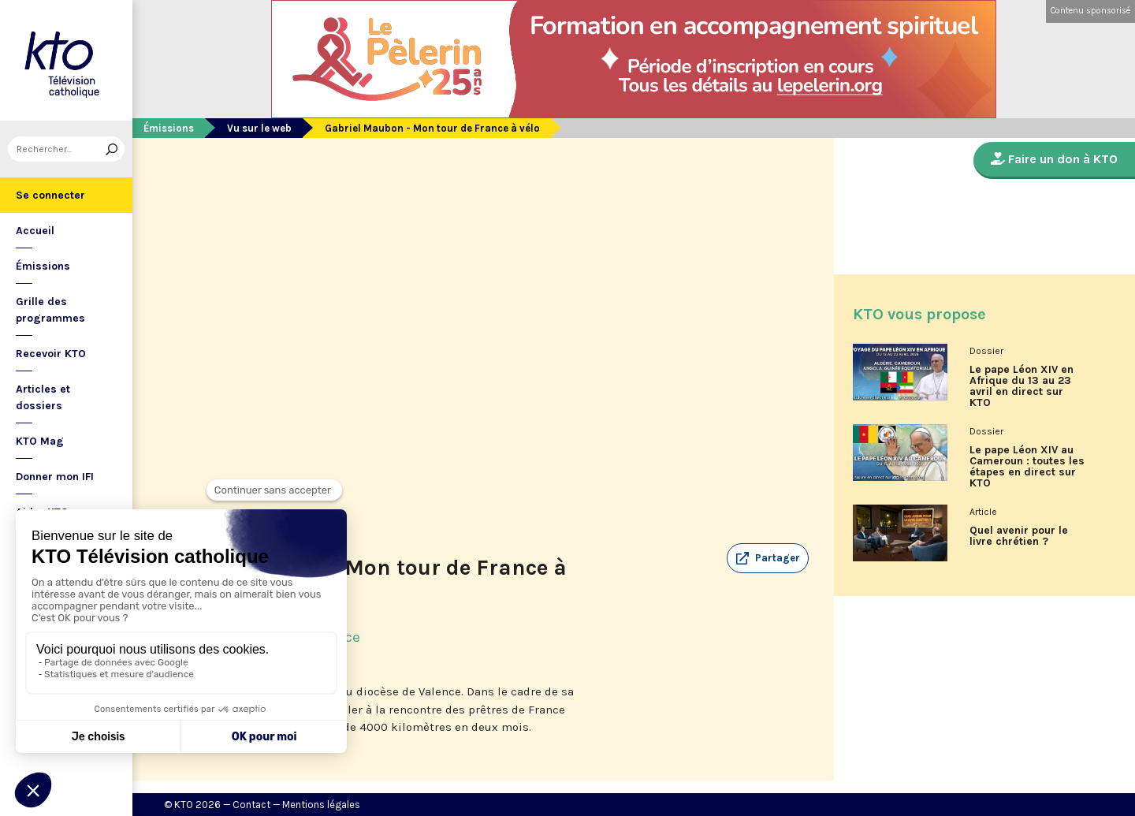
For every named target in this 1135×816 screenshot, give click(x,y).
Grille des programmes (50, 310)
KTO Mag (40, 441)
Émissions (43, 266)
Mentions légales (321, 804)
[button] (768, 558)
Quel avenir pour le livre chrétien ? (1018, 536)
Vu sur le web (259, 128)
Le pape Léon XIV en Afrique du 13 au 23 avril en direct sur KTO (1021, 386)
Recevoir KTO (51, 353)
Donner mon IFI (55, 476)
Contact (251, 804)
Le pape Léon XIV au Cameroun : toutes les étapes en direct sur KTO (1027, 467)
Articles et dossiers (43, 397)
